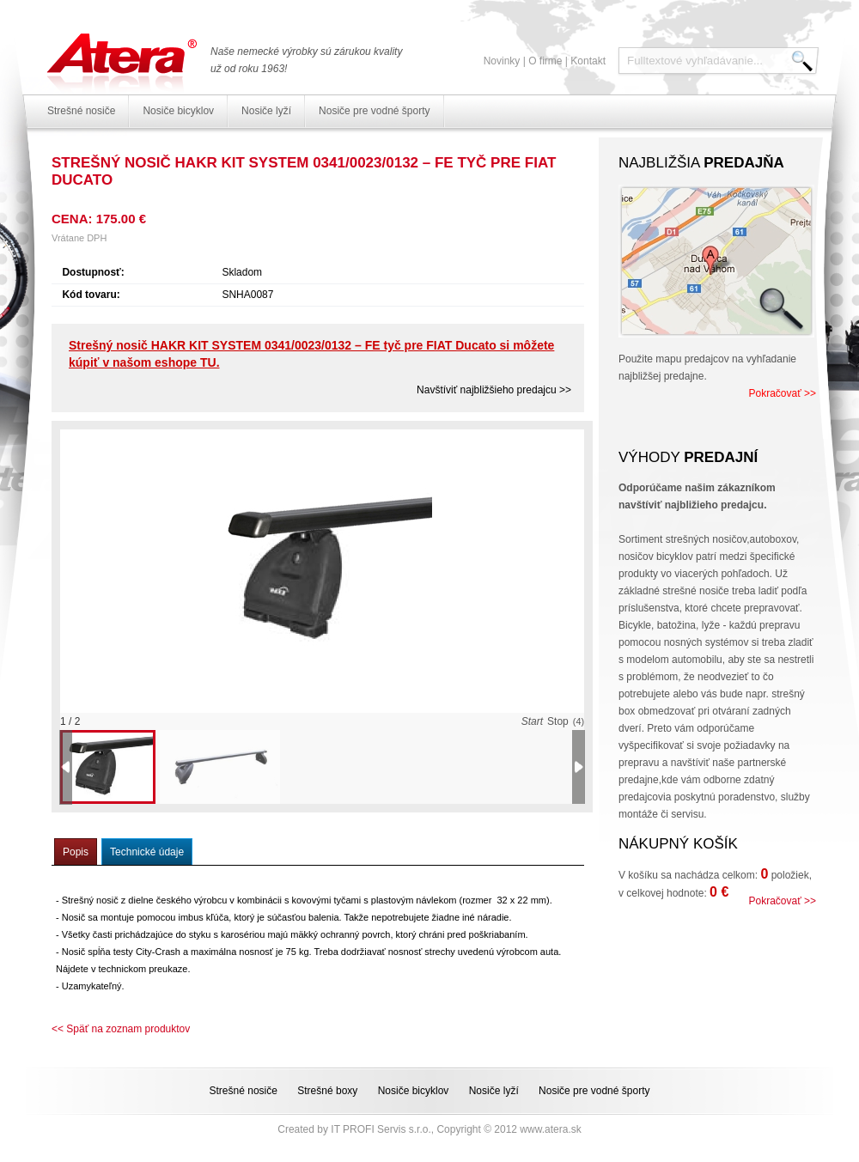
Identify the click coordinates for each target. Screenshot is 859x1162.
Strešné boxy (327, 1091)
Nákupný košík (678, 844)
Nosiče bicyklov (178, 111)
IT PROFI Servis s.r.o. (380, 1129)
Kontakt (588, 61)
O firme (545, 61)
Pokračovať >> (782, 393)
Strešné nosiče (81, 111)
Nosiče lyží (266, 111)
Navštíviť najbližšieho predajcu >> (494, 390)
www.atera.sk (550, 1129)
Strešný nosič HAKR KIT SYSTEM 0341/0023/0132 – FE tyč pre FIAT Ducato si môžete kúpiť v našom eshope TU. (311, 353)
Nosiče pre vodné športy (374, 111)
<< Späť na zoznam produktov (121, 1029)
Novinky (502, 61)
